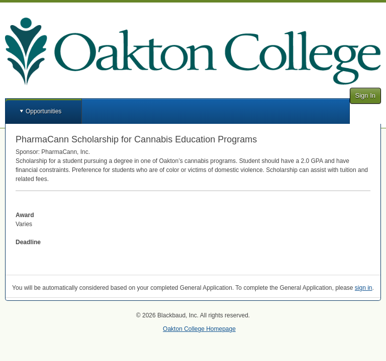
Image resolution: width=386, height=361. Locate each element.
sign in (363, 287)
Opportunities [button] (43, 111)
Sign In (365, 95)
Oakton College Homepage (199, 328)
